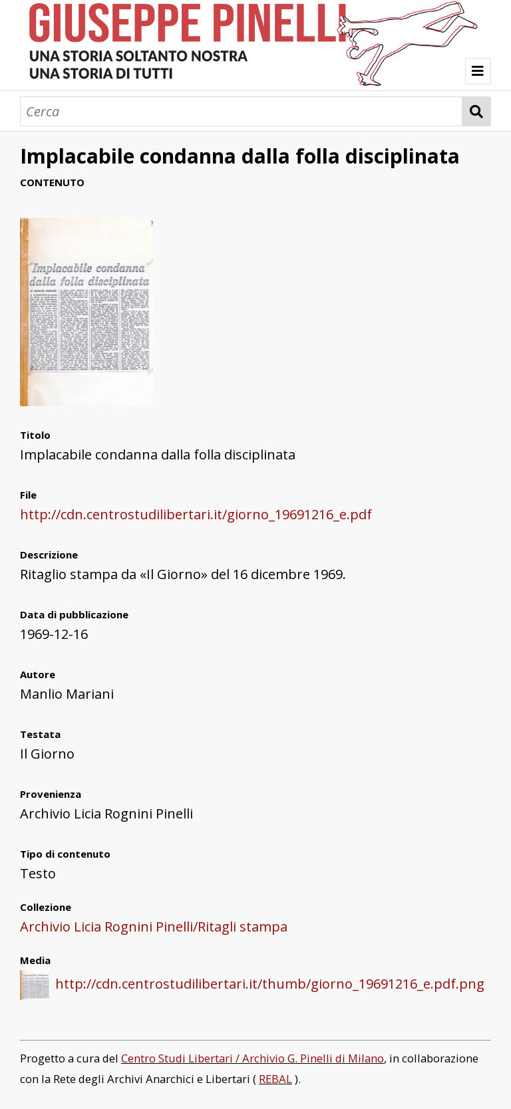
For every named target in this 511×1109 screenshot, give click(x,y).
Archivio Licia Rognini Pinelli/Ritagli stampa (153, 926)
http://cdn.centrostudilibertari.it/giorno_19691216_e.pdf (196, 514)
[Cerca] (241, 111)
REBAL (275, 1078)
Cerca (476, 111)
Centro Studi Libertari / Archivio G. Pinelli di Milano (252, 1058)
